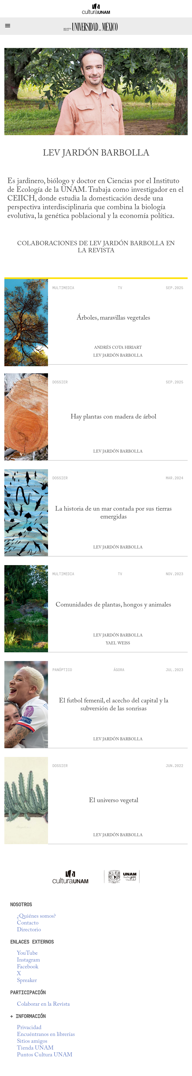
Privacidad (29, 1028)
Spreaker (27, 981)
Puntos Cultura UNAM (44, 1055)
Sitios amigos (32, 1041)
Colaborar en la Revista (43, 1004)
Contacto (27, 923)
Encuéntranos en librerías (46, 1035)
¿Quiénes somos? (36, 916)
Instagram (28, 960)
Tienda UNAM (35, 1048)
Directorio (29, 930)
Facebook (27, 967)
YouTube (27, 953)
